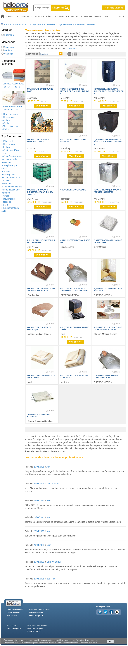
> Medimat (7, 183)
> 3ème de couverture (12, 186)
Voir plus (72, 48)
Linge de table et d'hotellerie (43, 24)
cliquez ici (93, 643)
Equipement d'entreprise (19, 16)
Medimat (7, 50)
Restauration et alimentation (92, 16)
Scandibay (8, 47)
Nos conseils (12, 615)
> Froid (5, 205)
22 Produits (32, 54)
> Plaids (5, 129)
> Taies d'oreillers (10, 126)
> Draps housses (9, 114)
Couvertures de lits (18, 78)
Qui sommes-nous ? (15, 609)
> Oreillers (6, 123)
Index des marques (35, 628)
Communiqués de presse (39, 609)
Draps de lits (17, 101)
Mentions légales (36, 612)
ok (110, 641)
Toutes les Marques (113, 8)
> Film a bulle (8, 141)
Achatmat (7, 54)
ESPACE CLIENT (34, 631)
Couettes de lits (7, 78)
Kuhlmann (8, 35)
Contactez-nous (13, 612)
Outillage (39, 16)
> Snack (5, 196)
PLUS (121, 16)
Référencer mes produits (37, 625)
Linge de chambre (65, 24)
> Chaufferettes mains (12, 156)
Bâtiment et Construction (60, 16)
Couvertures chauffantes (85, 24)
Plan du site (11, 625)
